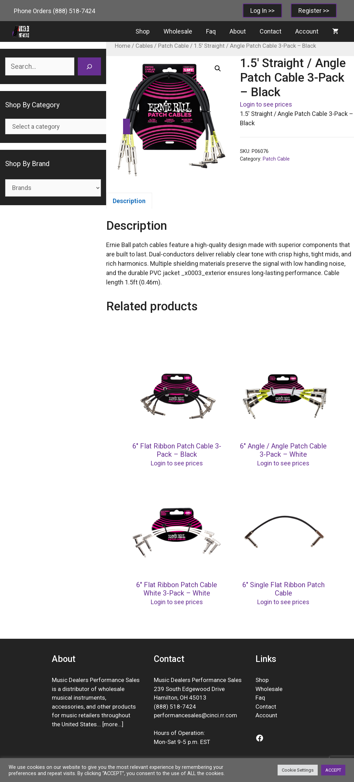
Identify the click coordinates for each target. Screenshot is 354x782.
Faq (211, 31)
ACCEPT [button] (333, 770)
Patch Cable (173, 46)
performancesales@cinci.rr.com (195, 715)
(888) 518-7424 (74, 11)
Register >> (313, 10)
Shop (143, 31)
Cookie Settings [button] (298, 770)
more (111, 724)
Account (306, 31)
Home (122, 46)
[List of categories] (62, 126)
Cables (144, 46)
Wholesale (178, 31)
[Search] (89, 66)
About (238, 31)
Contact (270, 31)
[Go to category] (126, 126)
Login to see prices (266, 104)
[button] (218, 68)
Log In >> (262, 10)
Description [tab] (129, 200)
